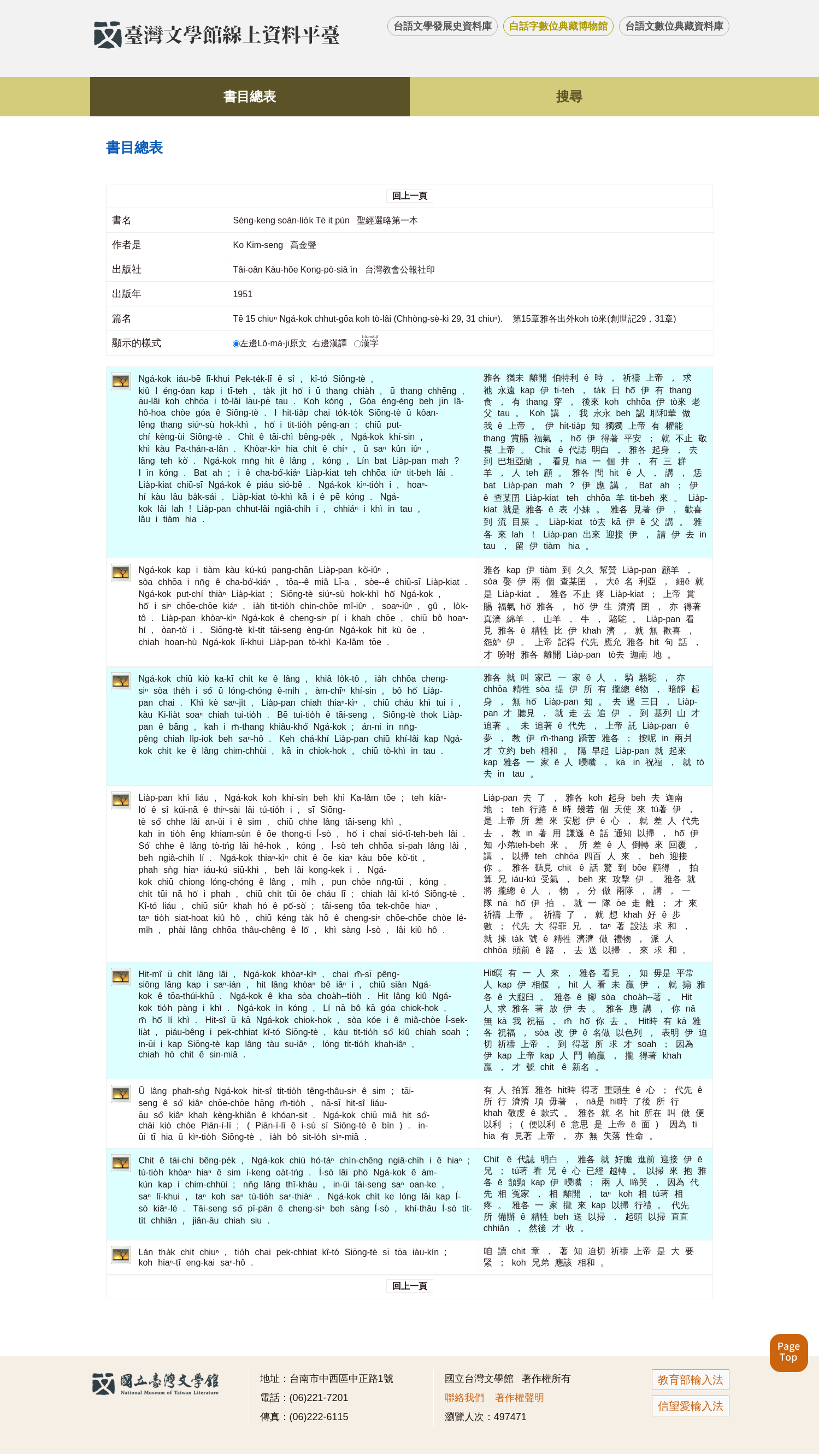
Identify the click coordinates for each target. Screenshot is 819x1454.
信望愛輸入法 (690, 1406)
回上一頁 (409, 195)
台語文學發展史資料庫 (442, 26)
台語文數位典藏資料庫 (674, 26)
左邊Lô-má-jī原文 (271, 343)
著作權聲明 (519, 1397)
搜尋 (569, 96)
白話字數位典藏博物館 (558, 26)
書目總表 (249, 96)
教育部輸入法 (690, 1380)
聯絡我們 (464, 1397)
